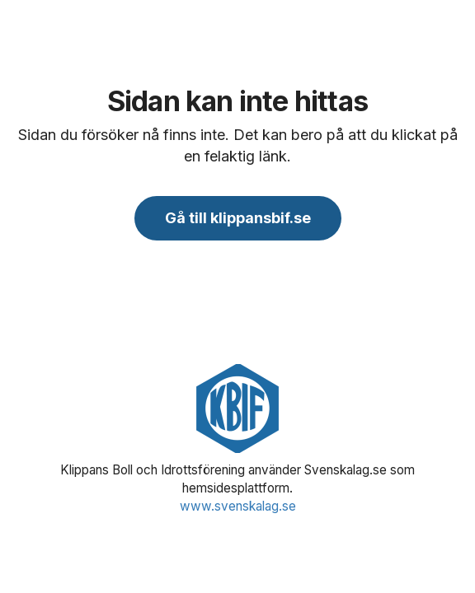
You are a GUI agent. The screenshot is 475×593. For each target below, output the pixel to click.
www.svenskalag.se (238, 506)
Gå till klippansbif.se (238, 217)
